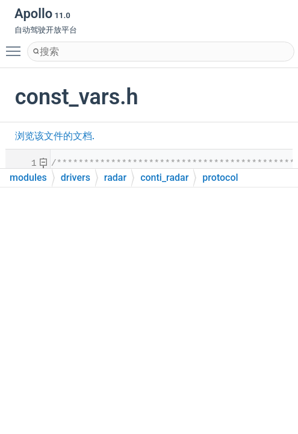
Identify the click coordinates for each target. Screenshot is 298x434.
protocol (220, 177)
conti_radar (164, 177)
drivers (75, 177)
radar (115, 177)
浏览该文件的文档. (55, 136)
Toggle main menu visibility (16, 46)
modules (28, 177)
